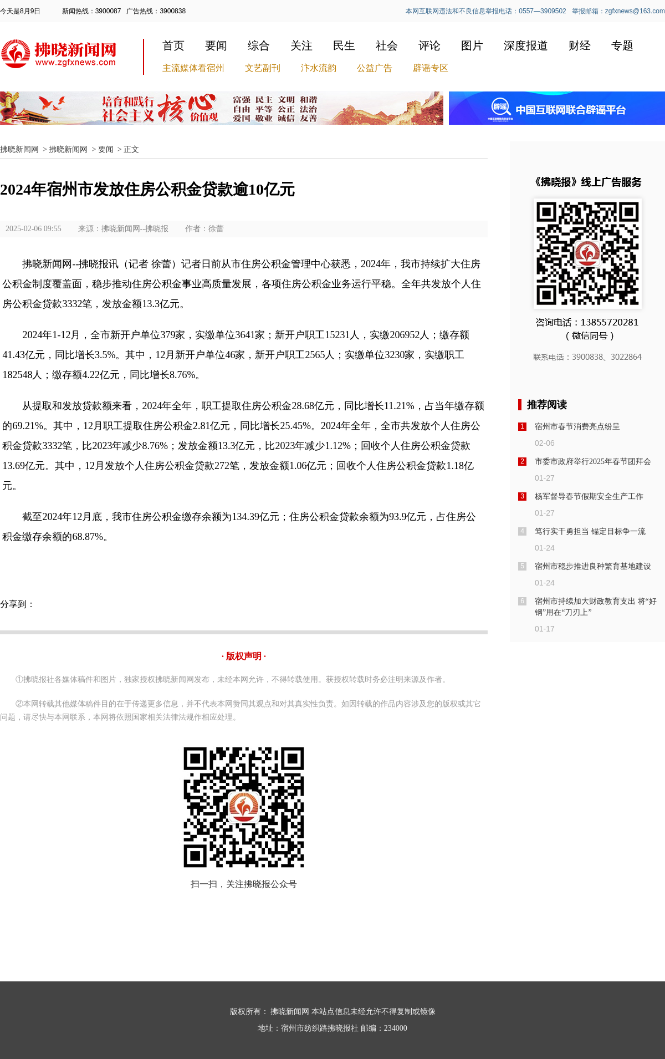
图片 (472, 45)
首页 (173, 45)
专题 (622, 45)
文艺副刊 (262, 68)
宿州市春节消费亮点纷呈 (577, 426)
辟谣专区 (430, 68)
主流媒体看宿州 (193, 68)
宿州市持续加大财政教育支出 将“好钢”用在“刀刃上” (596, 607)
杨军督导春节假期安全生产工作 (589, 496)
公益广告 (374, 68)
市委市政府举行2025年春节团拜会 (593, 461)
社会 (387, 45)
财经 (580, 45)
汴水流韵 (318, 68)
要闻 (216, 45)
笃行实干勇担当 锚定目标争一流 (590, 531)
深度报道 (526, 45)
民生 (344, 45)
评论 (429, 45)
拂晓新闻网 (19, 149)
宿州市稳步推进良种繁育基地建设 (593, 566)
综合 (259, 45)
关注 (301, 45)
